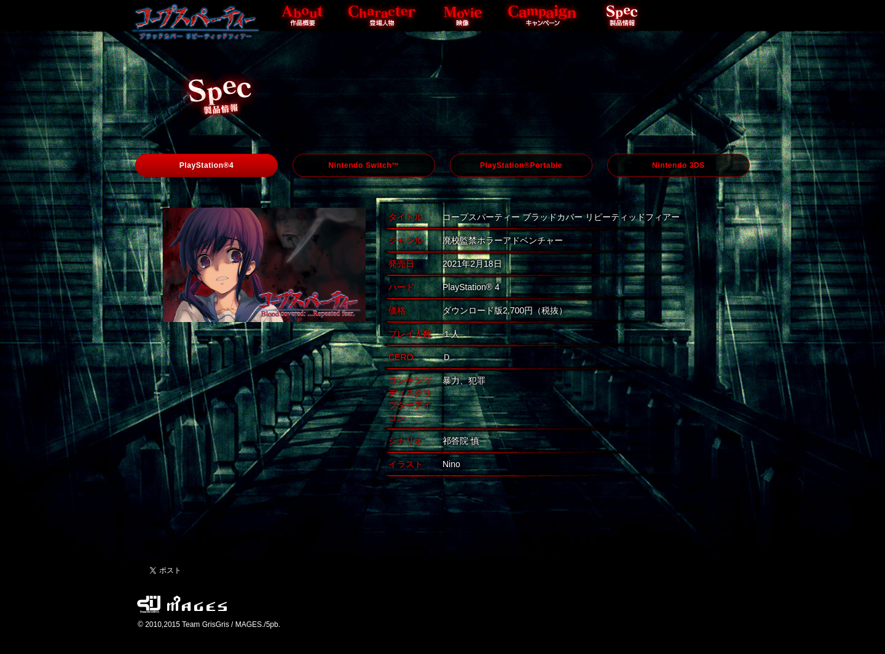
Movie (463, 15)
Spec (623, 15)
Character (383, 15)
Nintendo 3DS (678, 165)
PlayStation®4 (206, 165)
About (303, 15)
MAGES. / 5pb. (197, 607)
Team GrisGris (149, 607)
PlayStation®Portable (521, 165)
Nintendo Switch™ (363, 165)
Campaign (543, 15)
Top (195, 21)
